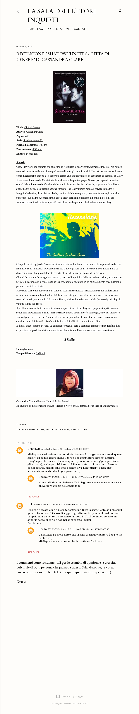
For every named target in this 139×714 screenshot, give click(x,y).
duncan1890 (80, 703)
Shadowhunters (78, 429)
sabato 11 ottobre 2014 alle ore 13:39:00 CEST (65, 449)
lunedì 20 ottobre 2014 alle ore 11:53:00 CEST (65, 504)
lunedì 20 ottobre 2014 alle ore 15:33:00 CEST (85, 529)
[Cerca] (120, 10)
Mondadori (51, 429)
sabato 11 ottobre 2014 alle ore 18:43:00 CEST (85, 477)
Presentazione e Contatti (67, 29)
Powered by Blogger (69, 696)
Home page (36, 29)
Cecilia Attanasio (49, 477)
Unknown (34, 448)
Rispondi (33, 496)
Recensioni (63, 429)
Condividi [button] (21, 424)
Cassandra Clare (35, 429)
